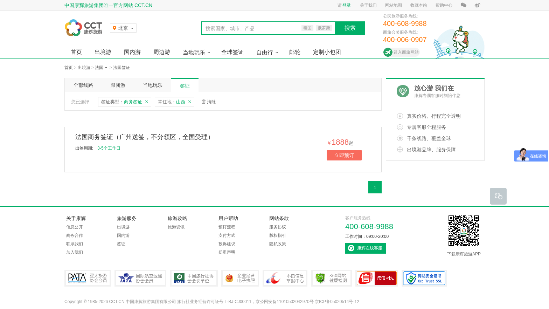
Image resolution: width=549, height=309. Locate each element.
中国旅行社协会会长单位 (194, 278)
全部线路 (83, 85)
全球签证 (232, 52)
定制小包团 (327, 52)
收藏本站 (418, 5)
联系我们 (74, 243)
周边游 (161, 52)
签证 (185, 86)
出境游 (103, 52)
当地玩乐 (194, 52)
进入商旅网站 (406, 52)
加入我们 (74, 252)
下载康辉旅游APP (464, 235)
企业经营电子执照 (240, 278)
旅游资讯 (176, 227)
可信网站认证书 (376, 278)
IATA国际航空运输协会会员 (140, 278)
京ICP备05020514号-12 (337, 301)
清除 (211, 101)
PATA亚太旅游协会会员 (87, 278)
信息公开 (74, 227)
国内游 (132, 52)
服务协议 (277, 227)
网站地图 (393, 5)
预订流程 (226, 227)
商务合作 (74, 235)
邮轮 (294, 52)
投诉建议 (226, 243)
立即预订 (344, 155)
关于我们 (368, 5)
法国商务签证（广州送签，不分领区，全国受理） (144, 136)
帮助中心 (444, 5)
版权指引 (277, 235)
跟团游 (118, 85)
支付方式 (226, 235)
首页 (76, 52)
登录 (346, 5)
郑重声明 (226, 252)
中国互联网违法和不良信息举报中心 (285, 278)
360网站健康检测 (331, 278)
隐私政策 (277, 243)
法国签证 (121, 67)
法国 (99, 67)
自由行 (264, 52)
